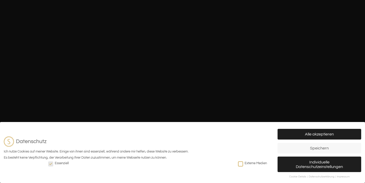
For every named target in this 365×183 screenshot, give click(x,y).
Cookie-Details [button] (298, 176)
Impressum (343, 176)
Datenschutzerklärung (322, 176)
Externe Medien (252, 163)
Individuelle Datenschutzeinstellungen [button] (319, 164)
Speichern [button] (319, 148)
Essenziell (58, 163)
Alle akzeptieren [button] (319, 134)
